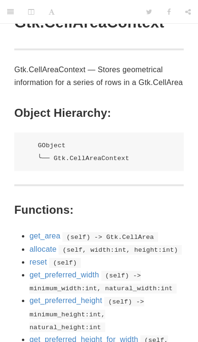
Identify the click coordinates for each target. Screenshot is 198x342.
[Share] (188, 12)
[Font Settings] (51, 12)
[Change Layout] (31, 12)
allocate (43, 249)
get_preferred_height (66, 300)
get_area (45, 236)
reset (38, 262)
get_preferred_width (64, 275)
